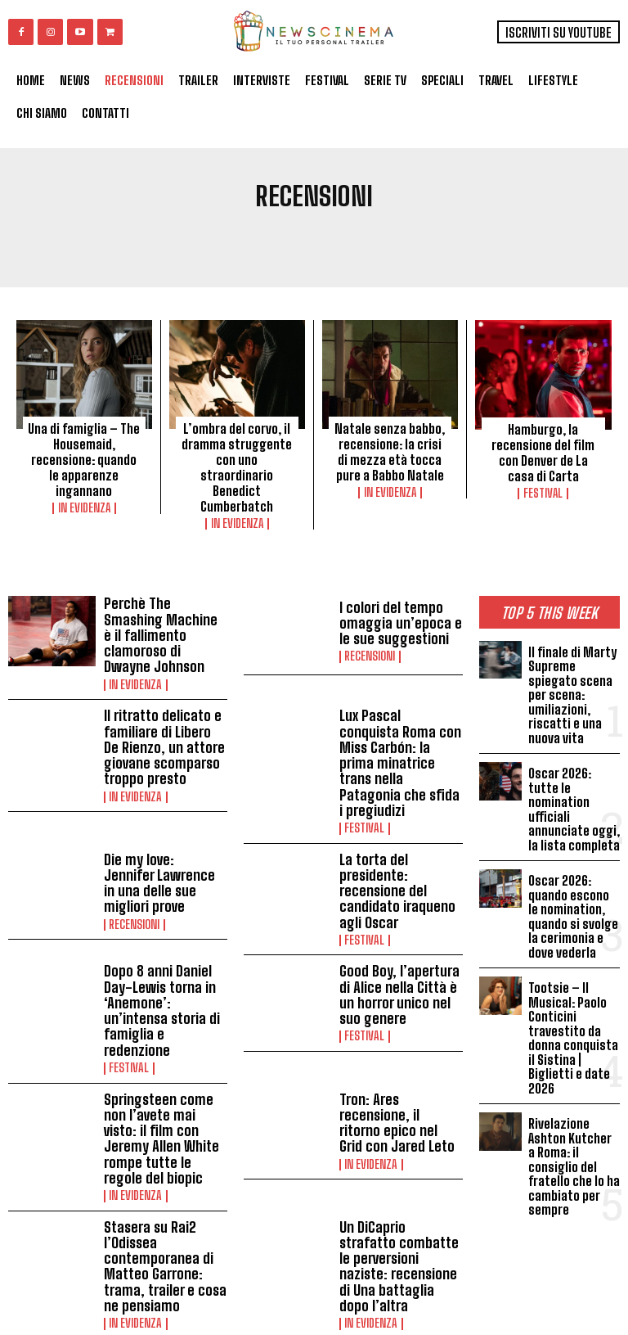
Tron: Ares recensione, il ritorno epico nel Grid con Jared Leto (400, 1038)
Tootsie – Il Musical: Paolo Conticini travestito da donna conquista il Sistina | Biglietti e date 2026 (573, 1013)
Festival (543, 490)
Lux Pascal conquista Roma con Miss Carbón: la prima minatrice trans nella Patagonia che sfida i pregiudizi (396, 724)
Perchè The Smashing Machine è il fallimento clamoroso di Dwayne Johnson (162, 619)
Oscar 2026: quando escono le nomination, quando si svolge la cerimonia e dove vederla (574, 897)
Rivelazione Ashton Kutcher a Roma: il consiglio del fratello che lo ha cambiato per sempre (573, 1136)
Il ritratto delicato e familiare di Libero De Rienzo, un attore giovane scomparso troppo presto (160, 716)
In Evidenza (84, 489)
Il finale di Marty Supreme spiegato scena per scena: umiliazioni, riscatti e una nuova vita (571, 685)
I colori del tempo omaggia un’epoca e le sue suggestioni (399, 618)
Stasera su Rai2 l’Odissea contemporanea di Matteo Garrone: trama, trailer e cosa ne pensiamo (160, 1158)
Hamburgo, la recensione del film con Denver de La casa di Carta (543, 451)
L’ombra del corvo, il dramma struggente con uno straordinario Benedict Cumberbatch (236, 465)
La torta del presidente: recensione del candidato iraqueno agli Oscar (391, 836)
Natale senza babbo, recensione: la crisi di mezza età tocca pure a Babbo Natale (389, 450)
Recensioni (369, 649)
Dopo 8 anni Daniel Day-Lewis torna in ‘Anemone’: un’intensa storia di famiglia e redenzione (164, 941)
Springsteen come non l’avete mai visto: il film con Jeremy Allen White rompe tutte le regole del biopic (164, 1046)
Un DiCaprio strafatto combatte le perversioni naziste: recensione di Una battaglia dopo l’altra (397, 1151)
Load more (235, 1263)
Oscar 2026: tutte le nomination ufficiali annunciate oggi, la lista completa (573, 795)
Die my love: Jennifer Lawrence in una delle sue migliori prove (162, 827)
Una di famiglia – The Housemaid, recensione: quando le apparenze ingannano (84, 450)
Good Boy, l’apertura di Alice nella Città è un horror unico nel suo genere (399, 934)
